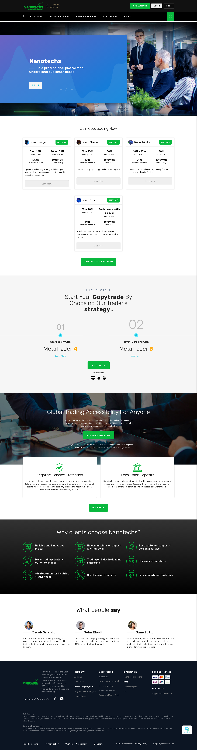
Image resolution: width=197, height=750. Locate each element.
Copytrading (110, 17)
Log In (157, 6)
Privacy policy (53, 743)
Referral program (86, 17)
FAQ (125, 691)
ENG (168, 6)
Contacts (104, 743)
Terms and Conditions (132, 677)
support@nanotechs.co (162, 693)
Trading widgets (130, 686)
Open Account (140, 6)
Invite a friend (80, 696)
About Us (78, 677)
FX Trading (36, 17)
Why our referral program (85, 691)
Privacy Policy (140, 743)
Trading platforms (59, 17)
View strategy (98, 365)
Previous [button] (60, 89)
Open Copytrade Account (98, 261)
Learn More (47, 184)
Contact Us (79, 681)
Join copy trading (106, 686)
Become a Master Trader (109, 695)
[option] (63, 71)
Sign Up (36, 85)
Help (126, 17)
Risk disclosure (31, 743)
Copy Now (62, 142)
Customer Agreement (80, 743)
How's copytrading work (109, 681)
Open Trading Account (99, 435)
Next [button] (71, 89)
